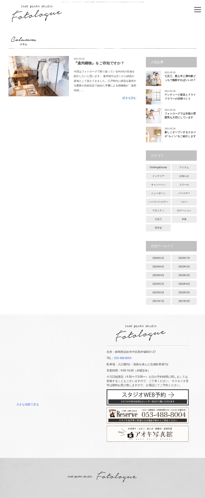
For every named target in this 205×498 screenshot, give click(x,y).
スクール (184, 184)
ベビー (184, 201)
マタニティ (158, 210)
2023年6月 (158, 266)
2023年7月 (184, 258)
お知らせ (184, 176)
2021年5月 (184, 301)
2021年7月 (158, 301)
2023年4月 (158, 275)
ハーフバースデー (158, 201)
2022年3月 (184, 292)
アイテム (184, 167)
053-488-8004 (122, 358)
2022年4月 (158, 292)
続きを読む (129, 97)
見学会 (158, 227)
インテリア (158, 176)
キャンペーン (158, 184)
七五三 (158, 219)
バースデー (184, 193)
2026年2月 (158, 258)
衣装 (184, 219)
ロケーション (184, 210)
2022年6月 (184, 283)
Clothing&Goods (158, 167)
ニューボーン (158, 193)
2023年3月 (184, 275)
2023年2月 (158, 283)
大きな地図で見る (27, 404)
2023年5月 (184, 266)
